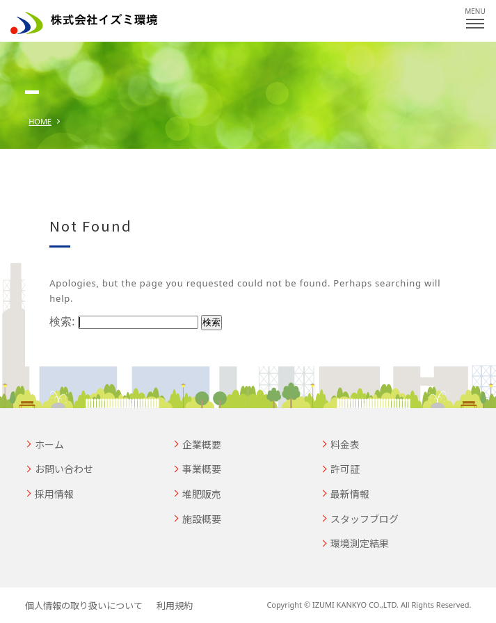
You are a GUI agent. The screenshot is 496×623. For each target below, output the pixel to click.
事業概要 (201, 469)
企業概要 (201, 444)
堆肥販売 (201, 494)
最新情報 (349, 494)
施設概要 (201, 519)
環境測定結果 (359, 543)
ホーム (49, 444)
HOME (40, 121)
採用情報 (54, 494)
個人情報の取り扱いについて (84, 605)
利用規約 (175, 605)
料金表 (345, 444)
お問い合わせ (64, 469)
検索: (61, 321)
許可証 (345, 469)
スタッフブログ (364, 519)
